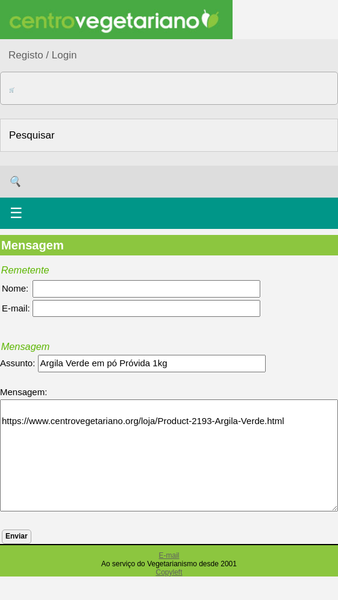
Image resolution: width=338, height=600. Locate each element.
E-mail (168, 555)
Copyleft (168, 572)
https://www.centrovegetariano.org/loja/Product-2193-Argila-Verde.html (169, 455)
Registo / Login (42, 55)
